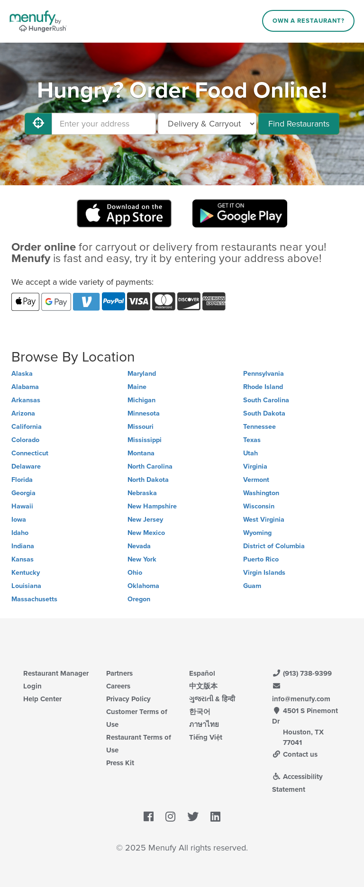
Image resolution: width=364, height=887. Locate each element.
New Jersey (145, 520)
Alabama (25, 387)
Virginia (255, 466)
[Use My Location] (38, 124)
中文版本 (203, 686)
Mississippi (144, 440)
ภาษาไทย (204, 724)
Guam (252, 586)
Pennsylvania (263, 374)
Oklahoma (143, 586)
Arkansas (25, 400)
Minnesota (143, 413)
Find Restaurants (298, 123)
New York (141, 559)
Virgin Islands (264, 573)
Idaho (19, 533)
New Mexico (146, 533)
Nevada (139, 546)
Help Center (42, 699)
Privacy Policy (128, 699)
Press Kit (120, 763)
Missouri (140, 427)
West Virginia (263, 520)
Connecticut (29, 453)
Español (202, 673)
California (26, 427)
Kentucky (25, 573)
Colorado (25, 440)
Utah (250, 453)
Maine (136, 387)
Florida (22, 480)
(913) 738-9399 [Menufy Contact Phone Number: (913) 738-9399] (302, 673)
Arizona (23, 413)
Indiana (22, 546)
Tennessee (259, 427)
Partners (119, 673)
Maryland (141, 374)
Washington (261, 493)
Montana (141, 453)
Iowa (18, 520)
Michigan (141, 400)
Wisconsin (258, 506)
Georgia (23, 493)
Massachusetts (34, 599)
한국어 (199, 711)
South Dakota (264, 413)
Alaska (22, 374)
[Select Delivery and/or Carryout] (207, 124)
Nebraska (142, 493)
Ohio (134, 573)
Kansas (22, 559)
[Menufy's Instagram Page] (170, 817)
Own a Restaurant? (309, 21)
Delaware (26, 466)
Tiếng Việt (205, 737)
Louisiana (26, 586)
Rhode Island (263, 387)
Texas (252, 440)
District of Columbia (274, 546)
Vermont (256, 480)
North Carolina (150, 466)
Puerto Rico (261, 559)
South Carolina (266, 400)
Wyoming (257, 533)
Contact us (295, 754)
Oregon (138, 599)
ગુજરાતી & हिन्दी (212, 699)
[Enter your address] (104, 124)
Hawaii (22, 506)
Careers (118, 686)
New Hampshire (152, 506)
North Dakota (148, 480)
